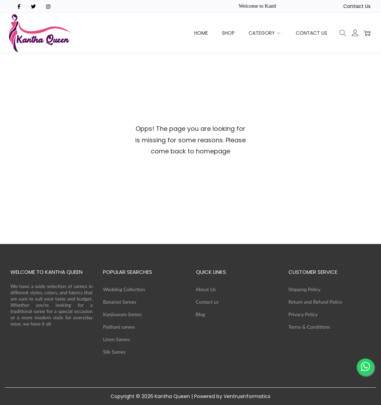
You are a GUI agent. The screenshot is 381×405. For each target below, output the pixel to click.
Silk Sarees (114, 352)
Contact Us (357, 6)
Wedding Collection (124, 289)
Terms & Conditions (309, 327)
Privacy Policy (303, 314)
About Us (206, 289)
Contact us (207, 302)
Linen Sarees (116, 339)
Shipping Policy (304, 289)
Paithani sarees (119, 327)
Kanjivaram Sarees (122, 314)
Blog (200, 314)
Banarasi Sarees (119, 302)
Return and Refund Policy (315, 302)
